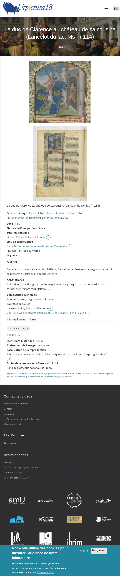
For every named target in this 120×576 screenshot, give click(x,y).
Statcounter (11, 443)
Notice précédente (17, 217)
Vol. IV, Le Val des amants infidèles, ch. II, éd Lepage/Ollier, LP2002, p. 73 (48, 313)
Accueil (61, 47)
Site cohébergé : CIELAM (17, 477)
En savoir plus (45, 572)
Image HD (13, 335)
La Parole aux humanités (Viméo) (22, 419)
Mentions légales (13, 472)
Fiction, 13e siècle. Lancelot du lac (26, 237)
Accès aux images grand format (21, 467)
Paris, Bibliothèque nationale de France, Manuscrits (37, 246)
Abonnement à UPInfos (16, 403)
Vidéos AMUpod (12, 424)
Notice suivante (59, 217)
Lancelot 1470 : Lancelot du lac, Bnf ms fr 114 (55, 213)
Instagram (9, 414)
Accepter (84, 550)
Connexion (9, 462)
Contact (8, 409)
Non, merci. (99, 550)
